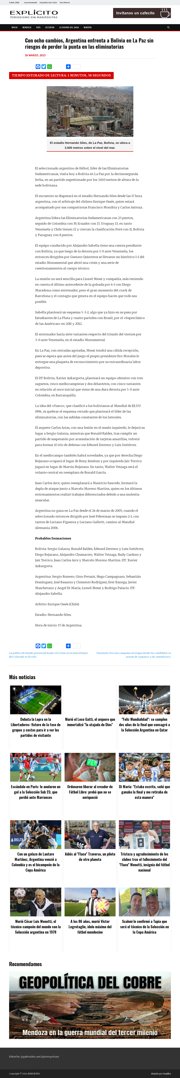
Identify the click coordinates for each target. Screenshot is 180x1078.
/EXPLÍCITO (34, 1073)
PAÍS (38, 27)
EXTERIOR (49, 27)
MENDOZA (27, 27)
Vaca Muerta (65, 2)
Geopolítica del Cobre (48, 2)
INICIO (15, 27)
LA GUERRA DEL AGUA (69, 27)
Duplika (167, 1073)
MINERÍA (88, 27)
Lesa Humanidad (30, 2)
